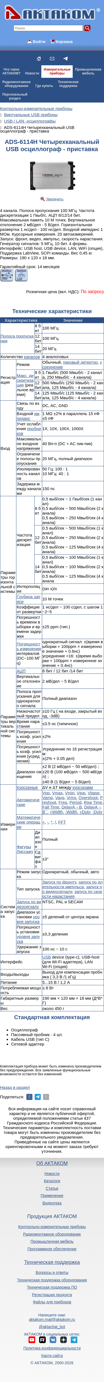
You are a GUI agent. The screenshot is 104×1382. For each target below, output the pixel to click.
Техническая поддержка (52, 1262)
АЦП (21, 670)
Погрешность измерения (29, 646)
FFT (62, 822)
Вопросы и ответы (52, 1272)
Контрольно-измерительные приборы (52, 1226)
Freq (63, 802)
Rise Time (93, 802)
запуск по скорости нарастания (72, 894)
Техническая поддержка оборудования (52, 1280)
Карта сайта (52, 1355)
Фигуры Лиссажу (25, 849)
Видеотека (52, 1203)
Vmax (57, 792)
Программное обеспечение (52, 1249)
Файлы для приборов (52, 1302)
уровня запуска (28, 919)
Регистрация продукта (52, 1295)
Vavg (59, 797)
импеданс (28, 416)
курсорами (82, 787)
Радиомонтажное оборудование (52, 1234)
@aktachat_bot (52, 1326)
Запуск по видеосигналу (29, 904)
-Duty (97, 811)
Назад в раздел (15, 1087)
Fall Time (50, 807)
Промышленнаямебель (88, 71)
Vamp (47, 797)
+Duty (84, 811)
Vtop (81, 792)
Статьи (52, 1188)
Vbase (94, 792)
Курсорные (27, 787)
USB (46, 957)
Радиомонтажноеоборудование (16, 84)
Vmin (69, 792)
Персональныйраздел (14, 96)
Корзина (63, 41)
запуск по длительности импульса (72, 884)
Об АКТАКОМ (52, 1163)
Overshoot (88, 797)
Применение (52, 1195)
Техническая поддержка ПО (52, 1287)
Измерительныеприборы (57, 71)
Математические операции (28, 822)
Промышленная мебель (52, 1241)
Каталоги (52, 1181)
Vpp (46, 792)
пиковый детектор (80, 362)
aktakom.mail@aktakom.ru (52, 1319)
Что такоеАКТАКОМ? (11, 71)
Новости (32, 73)
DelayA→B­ (72, 807)
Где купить (44, 86)
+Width (56, 811)
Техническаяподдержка (68, 84)
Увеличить (55, 199)
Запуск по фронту (59, 882)
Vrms (71, 797)
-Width (71, 811)
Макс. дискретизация (25, 380)
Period (75, 802)
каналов (32, 356)
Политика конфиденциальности (52, 1348)
